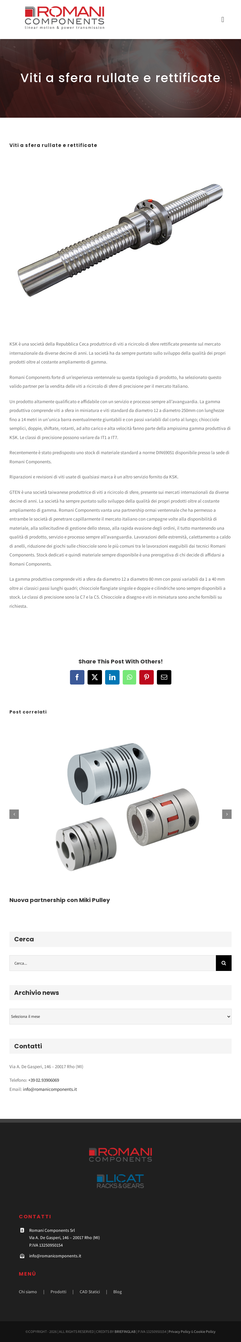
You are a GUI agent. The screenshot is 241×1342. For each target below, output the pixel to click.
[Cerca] (224, 963)
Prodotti (58, 1291)
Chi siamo (28, 1291)
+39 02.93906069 (43, 1080)
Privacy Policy (179, 1331)
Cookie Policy (205, 1331)
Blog (117, 1291)
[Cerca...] (112, 963)
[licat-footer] (120, 1177)
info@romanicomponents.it (50, 1089)
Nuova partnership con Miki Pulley (59, 900)
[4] (120, 240)
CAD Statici (90, 1291)
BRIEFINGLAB (125, 1331)
